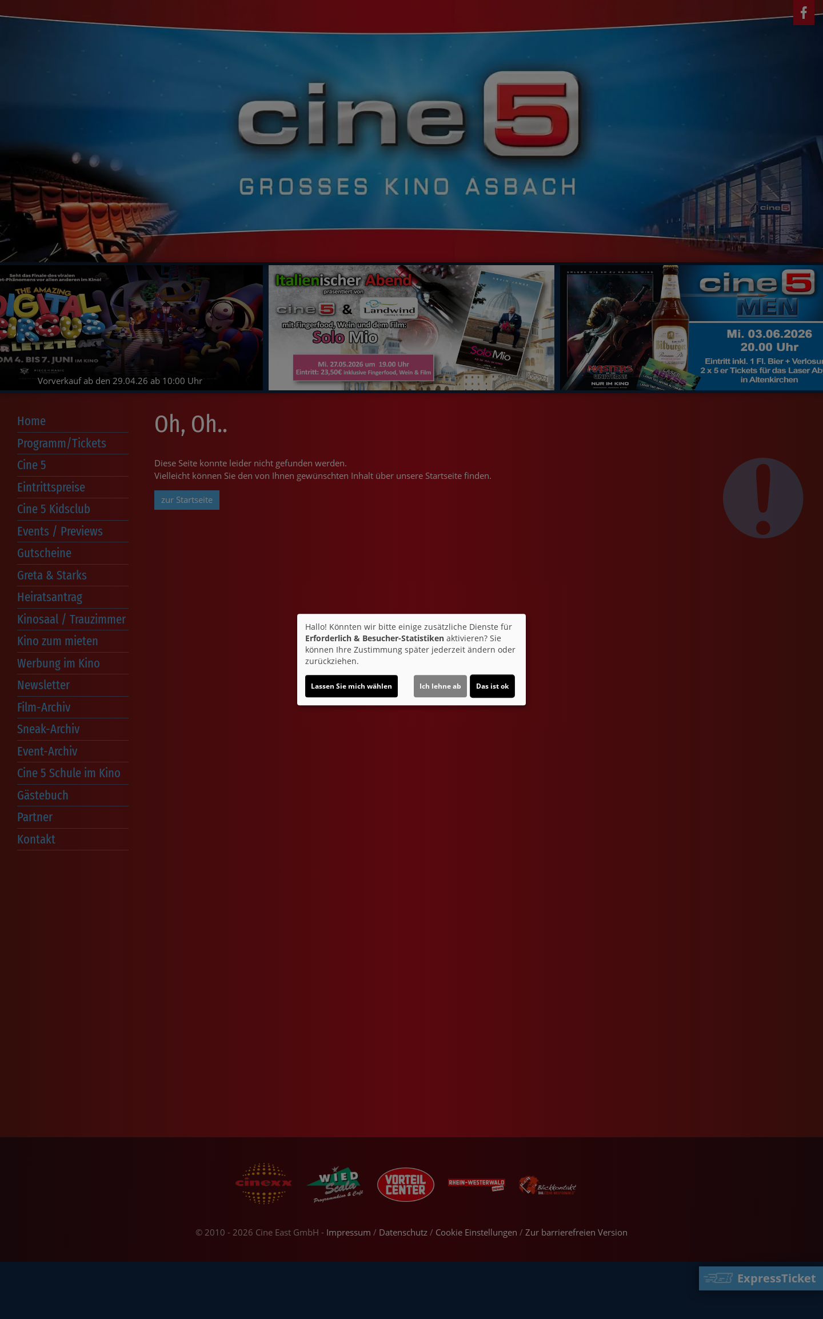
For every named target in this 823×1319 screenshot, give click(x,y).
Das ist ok (492, 686)
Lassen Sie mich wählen (351, 686)
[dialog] (411, 659)
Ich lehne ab (440, 686)
